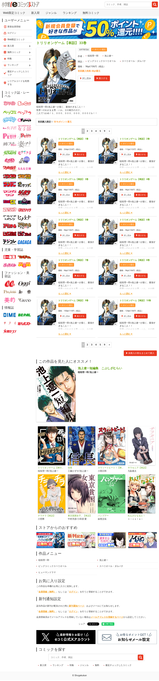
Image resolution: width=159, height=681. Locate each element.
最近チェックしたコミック (118, 666)
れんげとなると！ (136, 516)
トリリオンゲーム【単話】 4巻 (135, 180)
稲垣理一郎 (93, 55)
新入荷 (35, 12)
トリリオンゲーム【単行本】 (51, 468)
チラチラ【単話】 (46, 516)
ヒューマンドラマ (47, 573)
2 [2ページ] (87, 131)
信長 (70, 468)
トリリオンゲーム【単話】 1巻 (73, 139)
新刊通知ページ (76, 606)
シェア (82, 624)
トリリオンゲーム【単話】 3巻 (73, 180)
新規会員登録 (13, 26)
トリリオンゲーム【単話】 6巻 (135, 220)
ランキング (70, 12)
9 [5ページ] (104, 131)
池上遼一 (108, 55)
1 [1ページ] (83, 131)
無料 (97, 666)
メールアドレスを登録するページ (107, 617)
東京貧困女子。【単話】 (80, 516)
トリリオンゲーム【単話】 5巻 (73, 220)
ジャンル (51, 12)
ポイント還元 (100, 49)
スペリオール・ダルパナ (134, 61)
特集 (72, 666)
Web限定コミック (14, 12)
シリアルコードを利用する (18, 83)
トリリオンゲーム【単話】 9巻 (73, 301)
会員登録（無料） (47, 592)
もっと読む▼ (64, 173)
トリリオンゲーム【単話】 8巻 (135, 260)
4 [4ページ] (96, 131)
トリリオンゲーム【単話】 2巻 (135, 139)
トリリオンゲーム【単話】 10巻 (135, 301)
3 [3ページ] (91, 131)
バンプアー (103, 516)
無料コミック (91, 12)
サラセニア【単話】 (137, 468)
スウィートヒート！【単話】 (111, 468)
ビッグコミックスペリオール (102, 61)
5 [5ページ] (100, 131)
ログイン (73, 592)
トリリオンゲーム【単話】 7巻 (73, 260)
